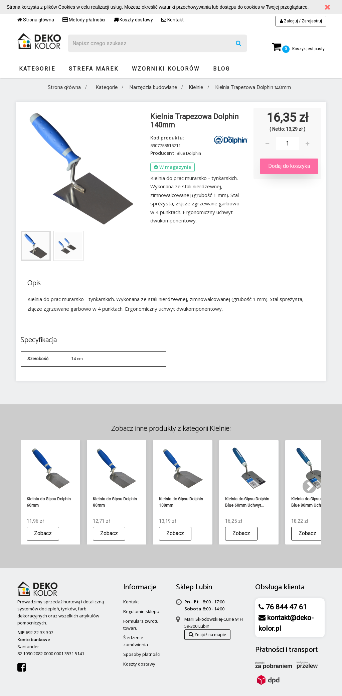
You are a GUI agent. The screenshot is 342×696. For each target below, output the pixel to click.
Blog (221, 69)
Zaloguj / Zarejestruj (301, 21)
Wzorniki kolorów (166, 69)
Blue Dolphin (189, 153)
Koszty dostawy (133, 19)
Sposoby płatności (141, 654)
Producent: (163, 153)
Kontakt (172, 19)
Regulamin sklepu (141, 611)
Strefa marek (94, 69)
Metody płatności (83, 19)
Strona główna (35, 19)
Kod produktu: (167, 137)
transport (303, 650)
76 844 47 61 (285, 607)
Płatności (269, 650)
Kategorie (37, 69)
